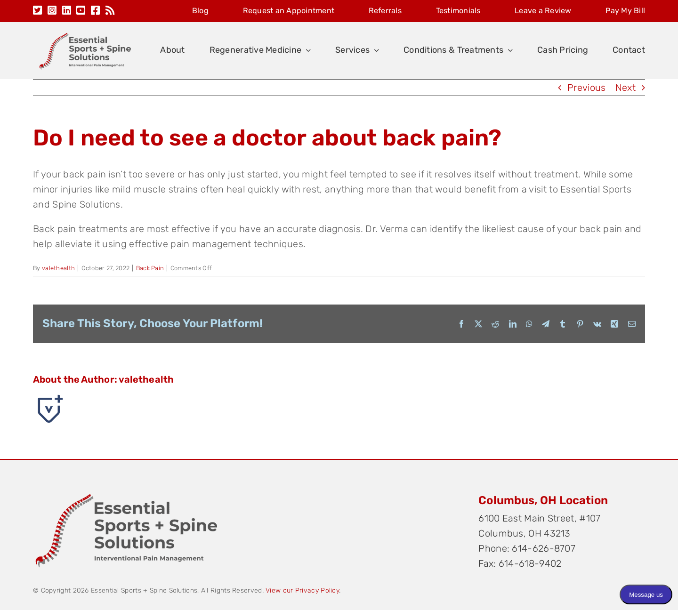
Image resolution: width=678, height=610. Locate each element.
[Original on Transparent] (125, 491)
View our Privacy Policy (302, 590)
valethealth (58, 268)
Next (625, 87)
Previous (586, 87)
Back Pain (150, 268)
